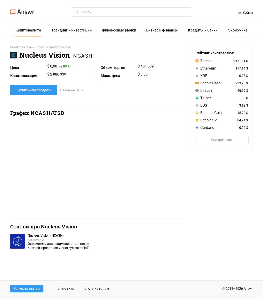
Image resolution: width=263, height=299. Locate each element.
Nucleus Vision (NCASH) (46, 235)
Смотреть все (222, 140)
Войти (247, 12)
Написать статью (26, 289)
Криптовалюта (21, 47)
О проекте (66, 288)
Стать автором (96, 288)
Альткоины (36, 240)
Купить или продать (33, 90)
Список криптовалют (53, 47)
